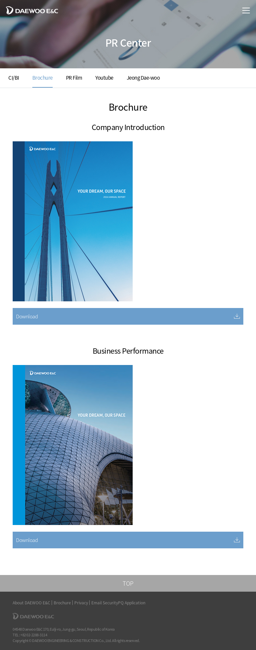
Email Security (104, 603)
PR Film (74, 77)
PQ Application (131, 603)
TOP (128, 583)
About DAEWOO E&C (31, 603)
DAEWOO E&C (32, 10)
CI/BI (13, 77)
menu (246, 10)
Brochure (42, 77)
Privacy (81, 603)
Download (27, 316)
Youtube (104, 77)
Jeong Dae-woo (143, 77)
